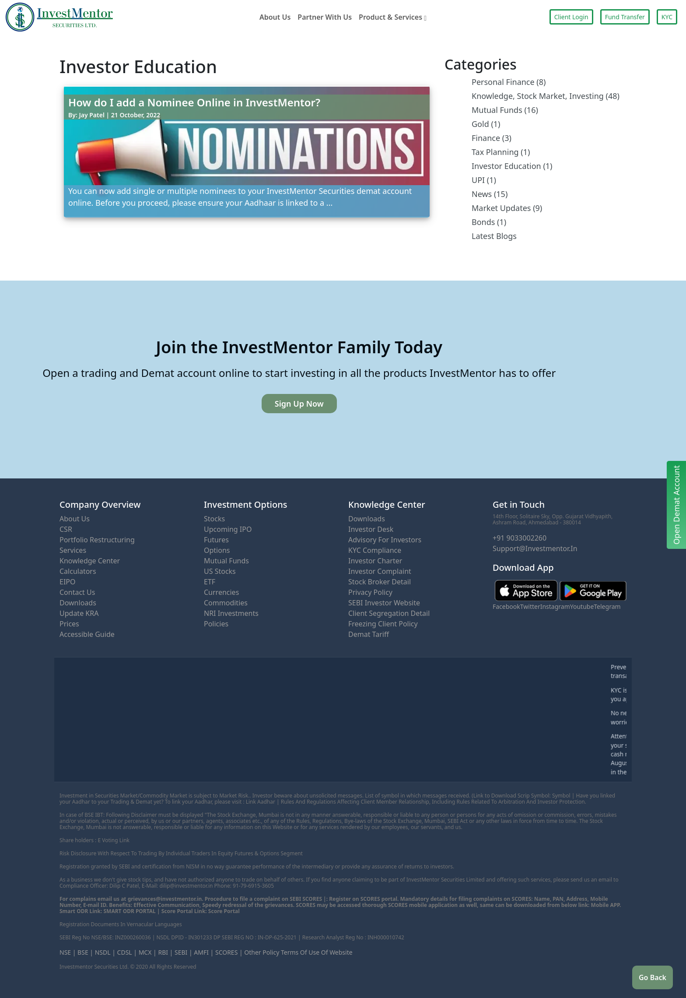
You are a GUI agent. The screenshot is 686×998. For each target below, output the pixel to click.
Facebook (506, 606)
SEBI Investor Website (384, 603)
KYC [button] (667, 17)
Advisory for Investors (384, 540)
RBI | (165, 952)
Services (73, 550)
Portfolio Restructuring (97, 540)
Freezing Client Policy (383, 624)
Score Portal (224, 911)
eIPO (68, 582)
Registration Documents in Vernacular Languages (121, 924)
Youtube (582, 606)
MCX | (148, 952)
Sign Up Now (299, 403)
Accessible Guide (87, 634)
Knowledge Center (90, 561)
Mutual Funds (226, 561)
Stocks (214, 519)
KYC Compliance (374, 550)
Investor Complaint (379, 571)
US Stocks (220, 571)
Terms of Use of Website (317, 952)
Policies (216, 624)
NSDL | (105, 952)
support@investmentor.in (535, 548)
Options (217, 550)
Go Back (652, 977)
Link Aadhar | (263, 801)
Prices (69, 624)
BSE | (85, 952)
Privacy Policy (370, 592)
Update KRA (79, 613)
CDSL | (127, 952)
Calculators (78, 571)
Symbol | (563, 795)
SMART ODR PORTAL (130, 911)
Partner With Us (325, 17)
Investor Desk (370, 529)
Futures (216, 540)
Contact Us (77, 592)
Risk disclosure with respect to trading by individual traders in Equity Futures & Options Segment (181, 853)
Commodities (226, 603)
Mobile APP (605, 905)
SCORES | (229, 952)
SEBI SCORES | (308, 899)
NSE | (68, 952)
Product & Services (393, 17)
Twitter (530, 606)
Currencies (221, 592)
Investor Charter (375, 561)
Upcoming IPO (228, 529)
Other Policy (261, 952)
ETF (209, 582)
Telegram (607, 606)
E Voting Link (114, 840)
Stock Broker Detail (379, 582)
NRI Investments (231, 613)
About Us (274, 17)
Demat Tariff (368, 634)
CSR (66, 529)
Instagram (555, 606)
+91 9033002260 (519, 538)
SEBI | (183, 952)
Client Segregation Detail (389, 613)
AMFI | (204, 952)
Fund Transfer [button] (625, 17)
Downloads (78, 603)
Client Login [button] (571, 17)
